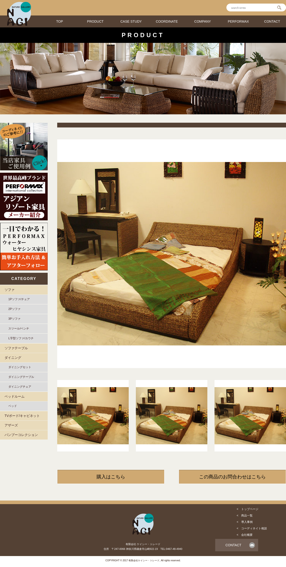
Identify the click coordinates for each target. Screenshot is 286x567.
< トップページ (247, 509)
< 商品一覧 (245, 515)
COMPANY (202, 21)
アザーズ (11, 425)
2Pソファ (14, 309)
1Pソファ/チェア (19, 299)
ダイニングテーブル (21, 377)
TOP (59, 21)
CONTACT (272, 21)
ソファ (10, 290)
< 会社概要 (245, 535)
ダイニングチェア (19, 386)
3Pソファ (14, 318)
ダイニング (13, 357)
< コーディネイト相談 (252, 528)
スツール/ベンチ (18, 328)
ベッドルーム (15, 396)
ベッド (12, 406)
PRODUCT (95, 21)
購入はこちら (111, 476)
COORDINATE (167, 21)
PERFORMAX (238, 21)
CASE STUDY (131, 21)
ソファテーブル (16, 348)
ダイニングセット (19, 367)
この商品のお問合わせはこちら (232, 476)
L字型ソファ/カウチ (21, 338)
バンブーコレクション (21, 435)
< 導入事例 (245, 522)
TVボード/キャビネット (22, 416)
